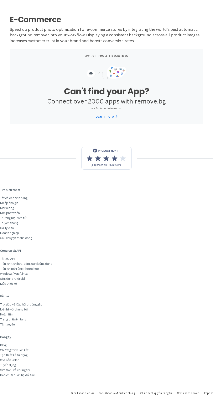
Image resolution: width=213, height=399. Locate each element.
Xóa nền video (9, 360)
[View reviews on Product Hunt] (106, 158)
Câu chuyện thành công (16, 238)
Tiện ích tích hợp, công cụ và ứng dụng (26, 264)
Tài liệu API (7, 259)
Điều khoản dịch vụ (82, 393)
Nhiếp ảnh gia (9, 203)
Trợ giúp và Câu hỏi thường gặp (21, 304)
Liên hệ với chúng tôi (14, 309)
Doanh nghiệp (9, 233)
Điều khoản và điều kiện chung (117, 393)
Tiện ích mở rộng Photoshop (19, 269)
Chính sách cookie (188, 393)
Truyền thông (9, 223)
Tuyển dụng (8, 365)
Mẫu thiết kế (8, 284)
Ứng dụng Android (12, 279)
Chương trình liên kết (14, 350)
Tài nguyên (7, 324)
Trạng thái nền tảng (13, 319)
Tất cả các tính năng (13, 198)
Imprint (208, 393)
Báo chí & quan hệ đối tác (17, 375)
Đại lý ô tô (7, 228)
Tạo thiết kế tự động (13, 355)
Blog (3, 345)
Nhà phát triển (10, 213)
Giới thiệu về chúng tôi (15, 370)
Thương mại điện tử (13, 218)
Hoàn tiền (6, 314)
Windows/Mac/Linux (14, 274)
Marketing (7, 208)
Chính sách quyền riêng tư (156, 393)
